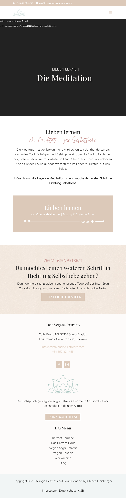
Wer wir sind (63, 458)
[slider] (99, 221)
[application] (63, 221)
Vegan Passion (63, 453)
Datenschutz (67, 490)
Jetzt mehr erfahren (63, 297)
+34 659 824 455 (63, 351)
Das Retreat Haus (63, 443)
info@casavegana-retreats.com (63, 347)
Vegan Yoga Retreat (63, 448)
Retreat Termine (63, 438)
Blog (63, 463)
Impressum (49, 490)
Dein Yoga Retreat (62, 417)
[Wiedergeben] (25, 221)
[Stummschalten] (92, 221)
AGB (81, 490)
